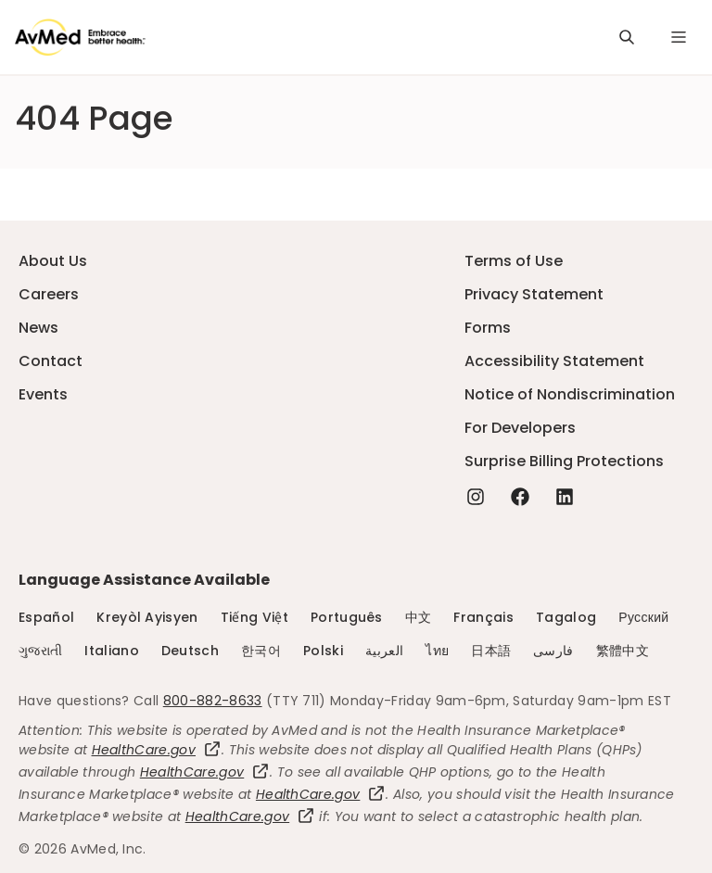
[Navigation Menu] (678, 37)
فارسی (553, 650)
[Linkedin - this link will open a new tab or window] (564, 497)
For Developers (520, 427)
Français (483, 617)
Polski (323, 650)
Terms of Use (513, 261)
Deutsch (190, 650)
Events (43, 394)
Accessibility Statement (554, 361)
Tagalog (566, 617)
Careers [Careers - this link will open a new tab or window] (49, 294)
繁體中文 (622, 650)
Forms (487, 327)
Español (46, 617)
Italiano (111, 650)
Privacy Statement (534, 294)
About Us (53, 261)
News (38, 327)
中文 (418, 617)
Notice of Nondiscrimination (569, 394)
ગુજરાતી (40, 650)
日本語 (491, 650)
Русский (643, 617)
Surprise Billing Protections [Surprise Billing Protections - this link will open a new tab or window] (564, 461)
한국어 (261, 650)
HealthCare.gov (157, 749)
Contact (51, 361)
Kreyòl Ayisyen (146, 617)
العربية (384, 650)
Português (347, 617)
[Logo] (80, 37)
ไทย (437, 650)
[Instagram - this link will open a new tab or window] (475, 497)
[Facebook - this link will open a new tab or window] (520, 497)
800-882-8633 (212, 700)
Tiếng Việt (254, 617)
